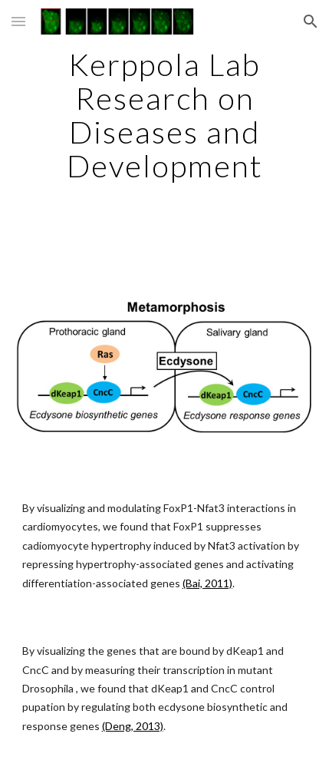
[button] (18, 21)
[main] (165, 115)
